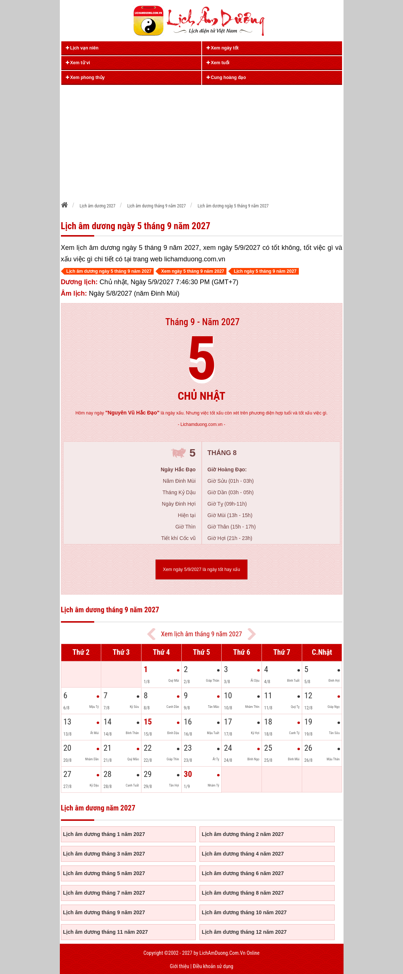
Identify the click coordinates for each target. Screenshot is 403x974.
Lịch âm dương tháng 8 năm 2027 (243, 893)
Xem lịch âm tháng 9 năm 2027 (201, 634)
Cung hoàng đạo (226, 77)
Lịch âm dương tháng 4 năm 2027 (243, 854)
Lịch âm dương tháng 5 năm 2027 (104, 873)
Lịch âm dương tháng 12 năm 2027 (244, 932)
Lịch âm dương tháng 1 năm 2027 (104, 834)
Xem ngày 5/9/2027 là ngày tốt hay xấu (201, 569)
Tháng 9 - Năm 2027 (202, 322)
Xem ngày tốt (222, 48)
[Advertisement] (201, 140)
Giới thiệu (179, 966)
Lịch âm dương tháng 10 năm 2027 (244, 912)
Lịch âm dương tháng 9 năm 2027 (104, 912)
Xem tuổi (218, 62)
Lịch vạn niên (82, 48)
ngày (127, 413)
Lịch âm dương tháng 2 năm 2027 (243, 834)
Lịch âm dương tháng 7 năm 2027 (104, 893)
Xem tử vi (78, 62)
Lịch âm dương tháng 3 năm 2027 (104, 854)
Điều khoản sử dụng (213, 966)
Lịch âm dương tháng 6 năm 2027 (243, 873)
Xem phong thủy (85, 77)
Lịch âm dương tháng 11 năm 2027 (105, 932)
